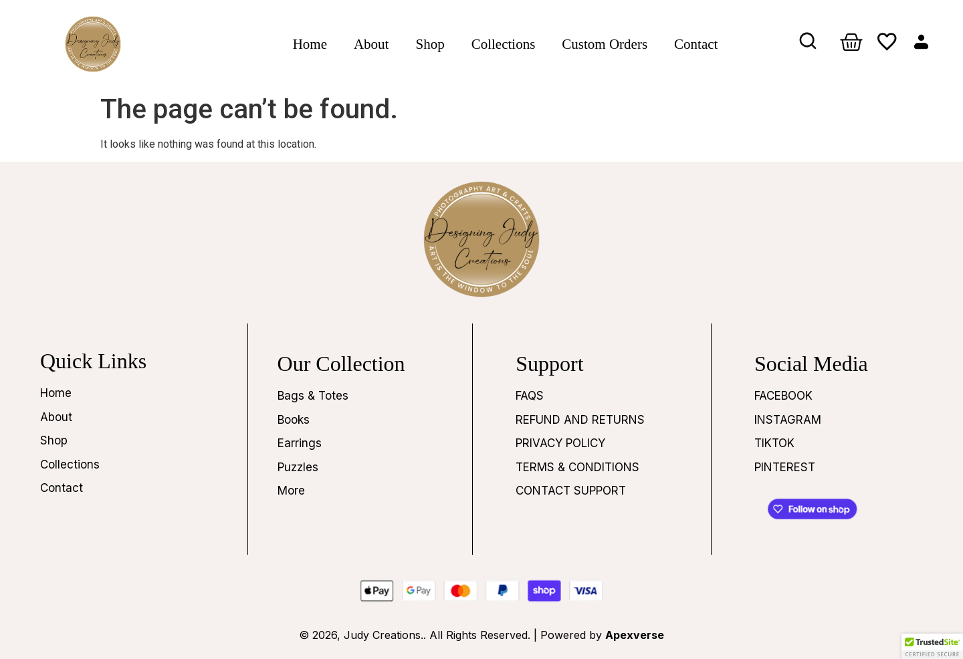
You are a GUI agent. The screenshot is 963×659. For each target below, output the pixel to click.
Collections (503, 44)
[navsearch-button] (808, 44)
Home (310, 44)
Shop (429, 44)
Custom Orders (604, 44)
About (371, 44)
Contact (696, 44)
